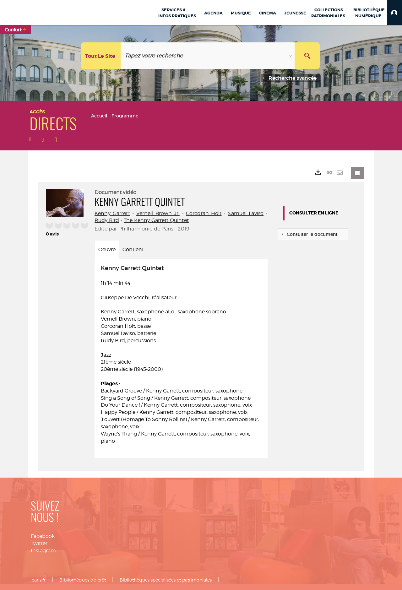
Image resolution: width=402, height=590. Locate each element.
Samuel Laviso (245, 213)
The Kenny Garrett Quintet (156, 220)
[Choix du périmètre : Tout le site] (101, 55)
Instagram (43, 551)
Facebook (43, 536)
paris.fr (38, 579)
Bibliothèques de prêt (82, 579)
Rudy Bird (107, 220)
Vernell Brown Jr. (158, 213)
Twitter (39, 543)
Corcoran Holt (204, 213)
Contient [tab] (133, 249)
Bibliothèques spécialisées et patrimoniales (166, 579)
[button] (394, 12)
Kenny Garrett (112, 213)
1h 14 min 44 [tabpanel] (181, 355)
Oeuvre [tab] (107, 249)
